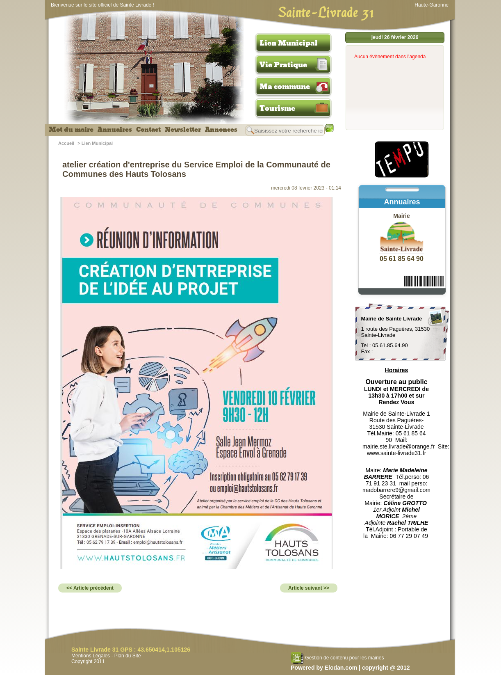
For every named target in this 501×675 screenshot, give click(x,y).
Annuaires (115, 130)
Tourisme (277, 108)
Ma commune (285, 86)
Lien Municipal (289, 43)
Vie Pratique (283, 65)
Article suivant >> (308, 588)
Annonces (221, 130)
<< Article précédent (90, 588)
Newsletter (183, 130)
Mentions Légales (90, 656)
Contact (148, 130)
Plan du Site (127, 656)
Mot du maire (71, 130)
